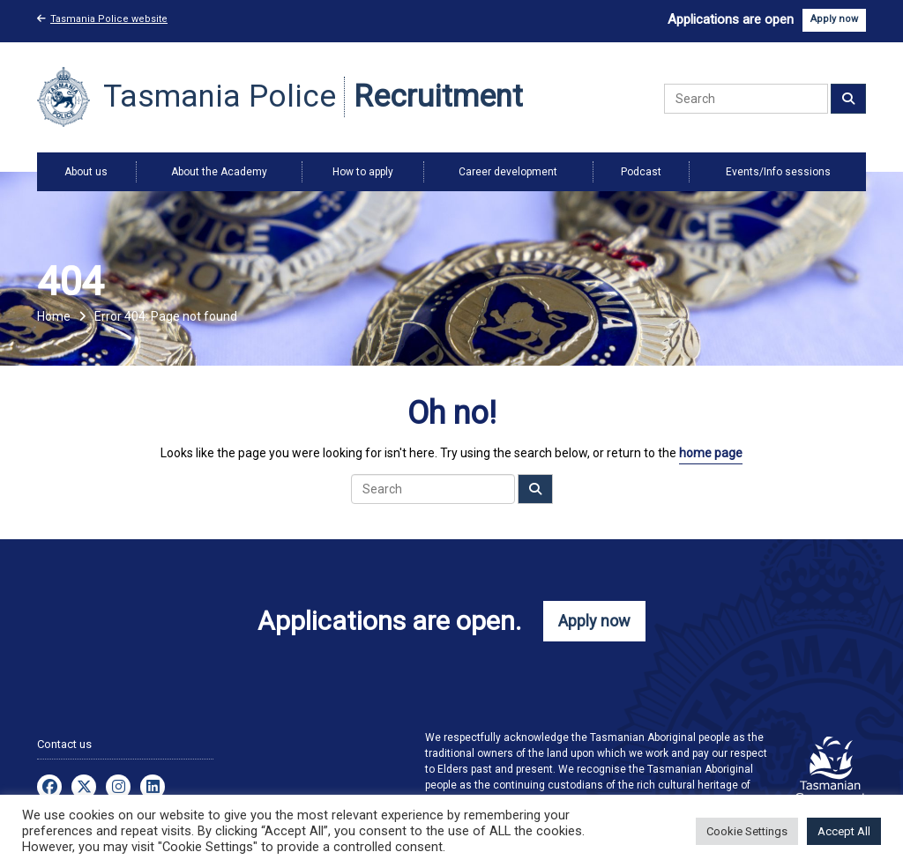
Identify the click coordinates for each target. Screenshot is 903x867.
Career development (508, 172)
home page (711, 453)
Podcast (641, 172)
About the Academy (219, 172)
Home (54, 316)
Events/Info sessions (778, 172)
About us (86, 172)
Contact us (64, 744)
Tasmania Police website (102, 19)
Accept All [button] (843, 831)
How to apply (362, 172)
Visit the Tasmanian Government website (830, 769)
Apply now (834, 19)
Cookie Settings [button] (746, 831)
